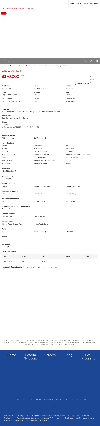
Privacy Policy (34, 399)
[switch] (85, 61)
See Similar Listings (83, 83)
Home (72, 3)
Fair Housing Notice (77, 399)
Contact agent (7, 61)
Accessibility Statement (54, 399)
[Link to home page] (3, 3)
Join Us (79, 3)
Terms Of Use (20, 399)
